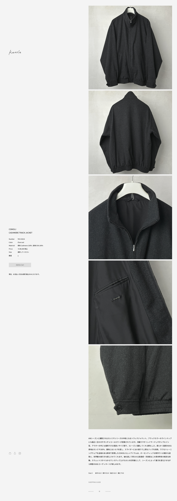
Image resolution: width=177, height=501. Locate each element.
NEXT (91, 491)
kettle (15, 52)
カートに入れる (20, 265)
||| (99, 491)
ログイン (15, 454)
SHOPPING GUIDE (94, 482)
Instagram (20, 454)
